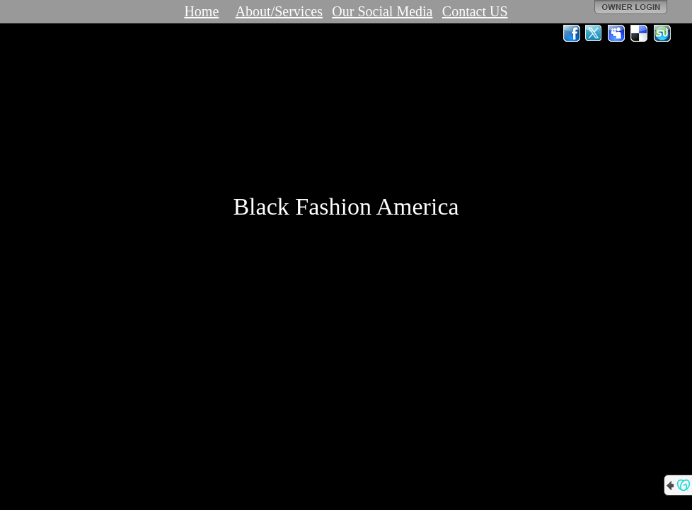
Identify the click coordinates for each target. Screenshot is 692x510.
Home (201, 11)
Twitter (594, 33)
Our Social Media (382, 11)
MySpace (617, 33)
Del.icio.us (640, 33)
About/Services (279, 11)
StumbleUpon (662, 33)
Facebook (572, 33)
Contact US (475, 11)
